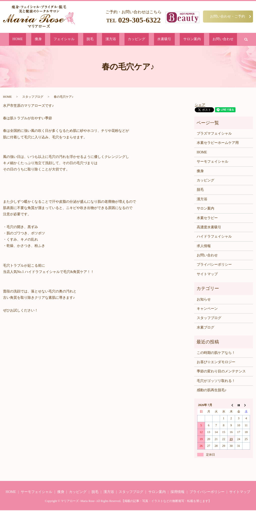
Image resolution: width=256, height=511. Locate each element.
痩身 (61, 40)
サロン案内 (169, 40)
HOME (48, 40)
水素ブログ (205, 328)
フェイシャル (80, 40)
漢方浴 (111, 40)
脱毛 (98, 40)
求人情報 (204, 247)
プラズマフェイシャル (214, 134)
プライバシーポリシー (214, 265)
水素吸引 (149, 40)
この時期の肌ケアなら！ (216, 353)
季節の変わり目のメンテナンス (221, 372)
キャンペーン (207, 310)
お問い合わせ (192, 40)
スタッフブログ (32, 97)
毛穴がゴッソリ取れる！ (216, 382)
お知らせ (204, 300)
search (211, 39)
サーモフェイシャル (212, 162)
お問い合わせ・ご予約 (227, 16)
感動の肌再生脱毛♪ (211, 391)
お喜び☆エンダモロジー (216, 363)
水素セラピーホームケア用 (218, 144)
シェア (200, 106)
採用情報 (177, 493)
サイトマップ (207, 275)
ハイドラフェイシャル (214, 237)
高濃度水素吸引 (209, 228)
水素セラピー (207, 219)
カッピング (130, 40)
